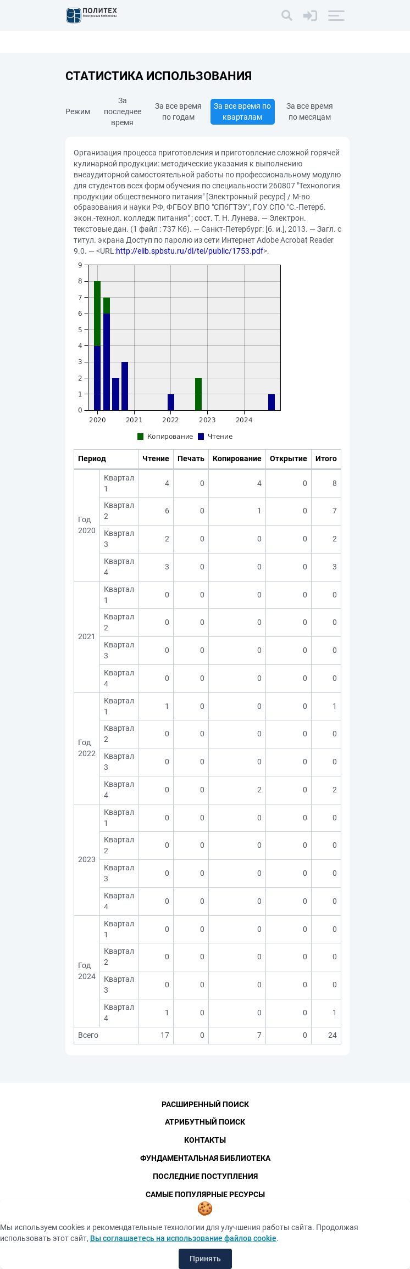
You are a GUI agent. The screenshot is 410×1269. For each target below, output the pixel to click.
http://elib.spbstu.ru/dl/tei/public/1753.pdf (189, 251)
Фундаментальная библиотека (205, 1158)
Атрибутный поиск (205, 1121)
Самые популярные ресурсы (205, 1194)
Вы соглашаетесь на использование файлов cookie (183, 1238)
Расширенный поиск (205, 1104)
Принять (205, 1258)
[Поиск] (286, 15)
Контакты (205, 1140)
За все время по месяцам (309, 111)
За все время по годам (178, 111)
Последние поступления (205, 1176)
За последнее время (122, 111)
